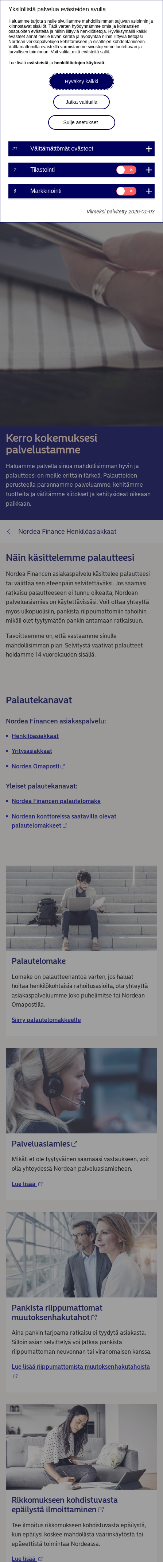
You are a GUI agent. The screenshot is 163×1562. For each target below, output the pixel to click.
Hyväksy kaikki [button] (81, 81)
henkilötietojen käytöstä (79, 62)
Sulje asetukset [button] (80, 122)
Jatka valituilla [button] (81, 102)
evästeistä (37, 62)
